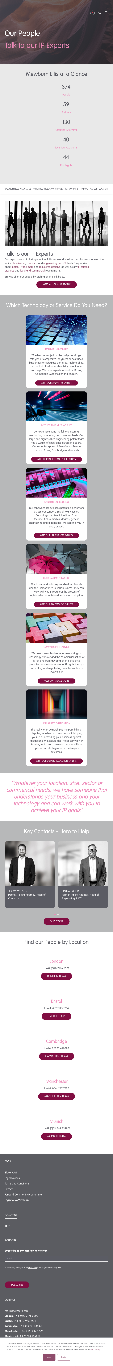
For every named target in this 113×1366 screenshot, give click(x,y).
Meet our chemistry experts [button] (56, 383)
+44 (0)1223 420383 (30, 1326)
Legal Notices (12, 1178)
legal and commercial (32, 270)
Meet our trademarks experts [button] (56, 604)
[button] (55, 914)
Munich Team (56, 1136)
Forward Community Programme (23, 1194)
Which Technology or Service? (48, 189)
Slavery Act (11, 1172)
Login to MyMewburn (17, 1200)
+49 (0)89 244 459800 (28, 1336)
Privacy (9, 1189)
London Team (56, 976)
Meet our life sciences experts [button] (56, 535)
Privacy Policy (95, 1350)
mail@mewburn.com (17, 1311)
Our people (56, 921)
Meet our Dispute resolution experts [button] (56, 761)
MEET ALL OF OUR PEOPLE (57, 284)
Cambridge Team (56, 1056)
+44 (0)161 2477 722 (31, 1331)
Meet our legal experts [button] (56, 681)
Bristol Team (56, 1016)
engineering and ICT (54, 263)
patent (15, 267)
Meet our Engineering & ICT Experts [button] (56, 459)
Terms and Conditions (17, 1183)
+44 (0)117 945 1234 (24, 1321)
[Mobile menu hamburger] (106, 6)
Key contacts (71, 189)
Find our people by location (94, 189)
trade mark (27, 267)
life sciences (18, 263)
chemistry (32, 263)
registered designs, (50, 267)
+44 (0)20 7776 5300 (26, 1316)
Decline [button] (63, 1357)
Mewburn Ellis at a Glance (18, 189)
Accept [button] (49, 1357)
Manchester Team (56, 1096)
